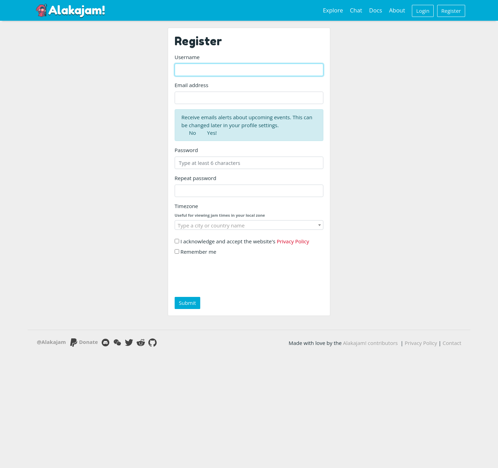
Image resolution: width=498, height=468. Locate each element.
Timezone (186, 206)
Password (186, 150)
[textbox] (249, 225)
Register (451, 10)
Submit (187, 302)
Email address (192, 85)
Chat (356, 10)
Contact (452, 342)
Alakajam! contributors (370, 342)
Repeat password (195, 178)
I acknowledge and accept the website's (242, 241)
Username (187, 57)
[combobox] (249, 225)
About (397, 10)
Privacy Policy (293, 241)
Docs (375, 10)
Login (423, 10)
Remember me (195, 251)
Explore (333, 10)
